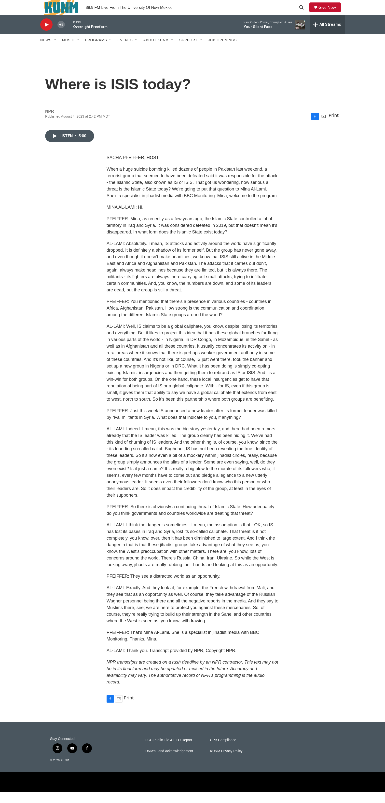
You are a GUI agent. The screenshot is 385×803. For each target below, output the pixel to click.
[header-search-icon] (303, 13)
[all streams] (327, 35)
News (46, 51)
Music (68, 51)
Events (125, 51)
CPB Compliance (223, 751)
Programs (96, 51)
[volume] (61, 35)
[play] (46, 36)
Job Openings (222, 51)
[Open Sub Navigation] (55, 51)
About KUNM (156, 51)
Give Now (330, 12)
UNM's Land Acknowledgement (169, 762)
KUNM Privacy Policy (226, 762)
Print (334, 126)
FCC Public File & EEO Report (168, 751)
